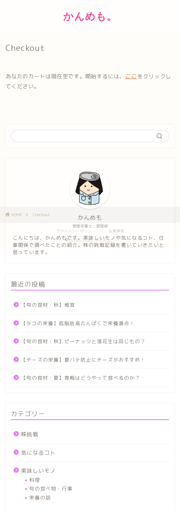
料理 (34, 479)
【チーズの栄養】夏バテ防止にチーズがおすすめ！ (83, 359)
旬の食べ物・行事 (51, 488)
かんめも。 (90, 16)
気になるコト (38, 453)
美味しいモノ (38, 471)
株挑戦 (29, 434)
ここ (131, 76)
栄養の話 (40, 497)
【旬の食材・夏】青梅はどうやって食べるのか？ (80, 377)
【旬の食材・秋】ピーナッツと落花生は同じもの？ (83, 341)
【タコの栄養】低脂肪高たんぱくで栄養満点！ (78, 323)
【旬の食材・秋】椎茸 (48, 304)
